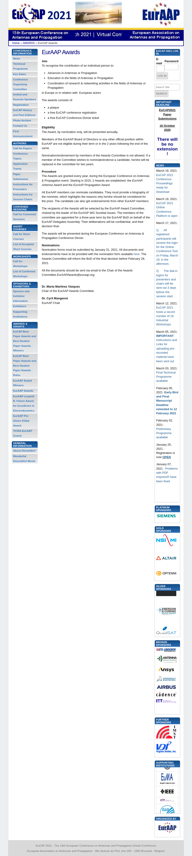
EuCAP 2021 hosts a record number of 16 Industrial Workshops (165, 316)
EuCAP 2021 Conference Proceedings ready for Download (164, 183)
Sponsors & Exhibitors (22, 285)
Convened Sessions (20, 208)
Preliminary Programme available (164, 433)
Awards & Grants (20, 325)
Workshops (22, 256)
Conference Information (22, 52)
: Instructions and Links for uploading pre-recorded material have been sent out (166, 348)
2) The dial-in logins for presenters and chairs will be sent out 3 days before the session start (166, 283)
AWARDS (29, 43)
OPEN (166, 457)
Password (171, 61)
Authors (19, 143)
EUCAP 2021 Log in (167, 52)
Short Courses (19, 228)
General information (22, 444)
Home (16, 43)
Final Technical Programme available (166, 377)
